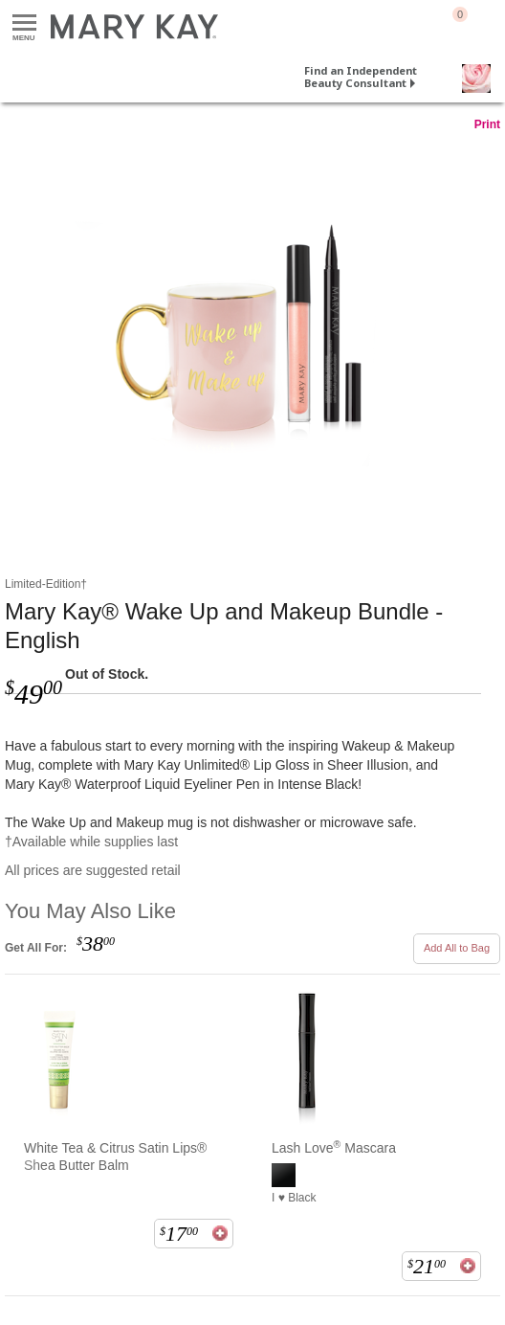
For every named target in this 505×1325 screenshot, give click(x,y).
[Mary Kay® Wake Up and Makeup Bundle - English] (252, 334)
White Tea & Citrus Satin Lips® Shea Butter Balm (115, 1156)
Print (487, 124)
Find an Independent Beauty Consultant (360, 76)
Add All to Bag (457, 948)
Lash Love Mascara (334, 1147)
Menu (24, 23)
